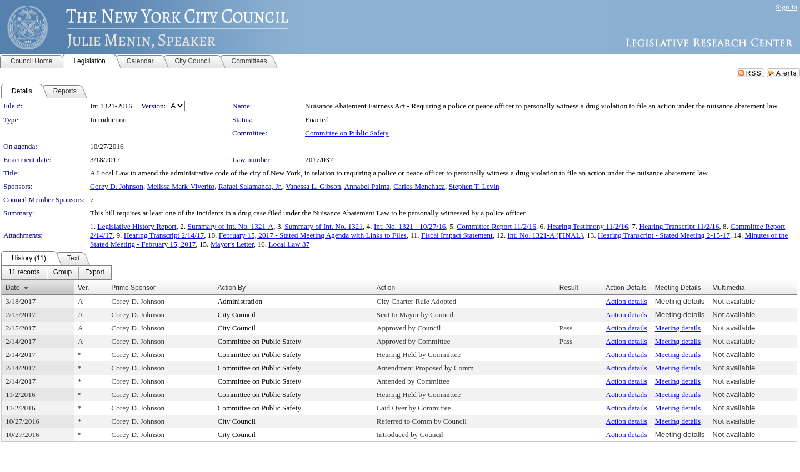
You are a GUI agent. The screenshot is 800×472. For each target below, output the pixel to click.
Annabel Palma (367, 186)
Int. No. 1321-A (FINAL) (545, 235)
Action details (626, 301)
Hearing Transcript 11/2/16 (679, 226)
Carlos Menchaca (419, 186)
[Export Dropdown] (94, 272)
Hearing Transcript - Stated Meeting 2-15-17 (664, 235)
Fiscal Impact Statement (457, 235)
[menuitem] (24, 272)
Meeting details (680, 301)
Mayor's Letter (232, 244)
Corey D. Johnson (116, 186)
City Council (236, 314)
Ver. (83, 288)
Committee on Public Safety (347, 133)
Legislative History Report (136, 226)
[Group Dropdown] (62, 272)
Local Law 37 (288, 244)
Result (568, 288)
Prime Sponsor (133, 288)
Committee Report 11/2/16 (496, 226)
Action (386, 288)
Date (12, 288)
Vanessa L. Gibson (313, 186)
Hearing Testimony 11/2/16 (587, 226)
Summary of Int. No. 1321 (323, 226)
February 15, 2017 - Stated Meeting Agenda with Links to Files (313, 235)
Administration (239, 301)
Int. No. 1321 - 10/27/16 (410, 226)
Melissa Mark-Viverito (181, 186)
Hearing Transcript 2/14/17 (164, 235)
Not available (733, 301)
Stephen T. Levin (474, 186)
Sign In (786, 7)
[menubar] (56, 272)
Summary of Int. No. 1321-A (230, 226)
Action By (231, 288)
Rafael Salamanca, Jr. (250, 186)
